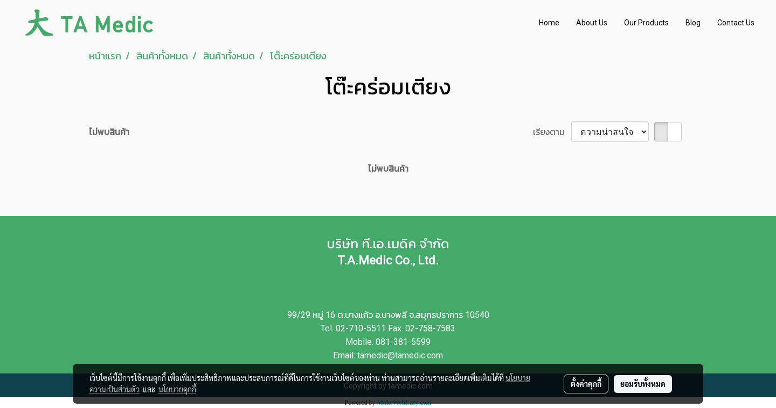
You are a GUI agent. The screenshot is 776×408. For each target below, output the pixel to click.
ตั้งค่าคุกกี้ (586, 384)
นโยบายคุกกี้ (177, 389)
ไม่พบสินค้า (109, 131)
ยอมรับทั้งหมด (643, 384)
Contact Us (735, 22)
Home (549, 22)
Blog (693, 22)
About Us (591, 22)
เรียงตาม (552, 131)
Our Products (646, 22)
